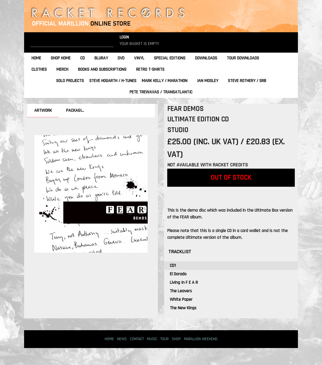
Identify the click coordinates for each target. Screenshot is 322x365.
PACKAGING (76, 110)
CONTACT (137, 339)
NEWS (122, 339)
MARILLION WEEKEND (200, 339)
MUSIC (152, 339)
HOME (109, 339)
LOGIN (124, 37)
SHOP (176, 339)
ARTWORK (43, 110)
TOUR (164, 339)
